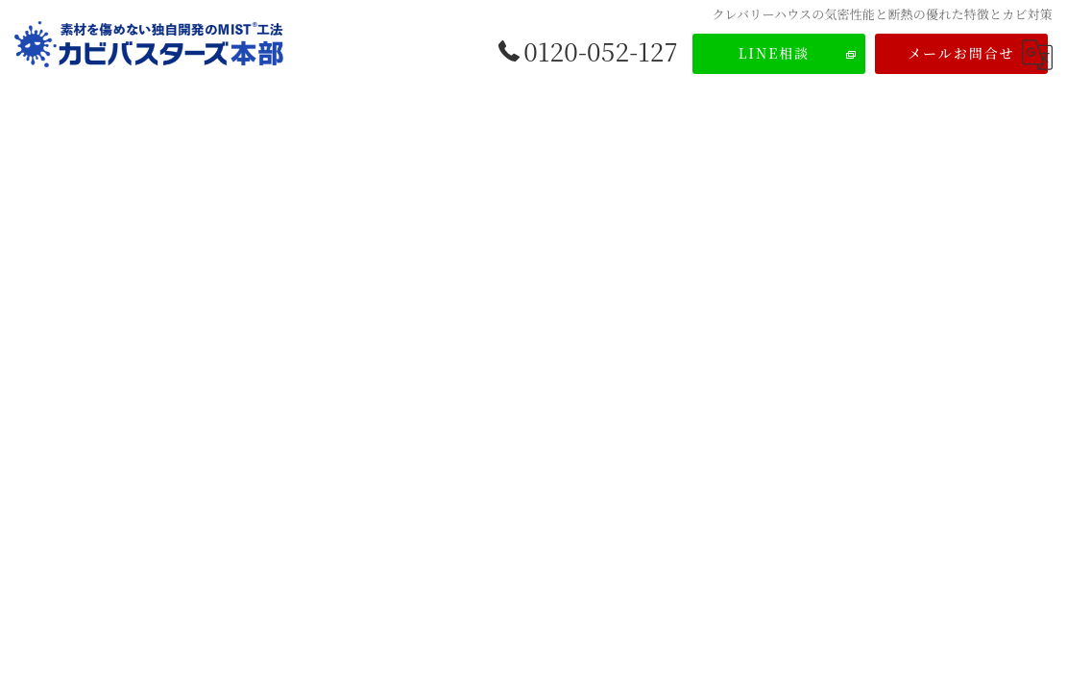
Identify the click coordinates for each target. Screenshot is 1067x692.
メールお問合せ (961, 52)
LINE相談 (775, 52)
